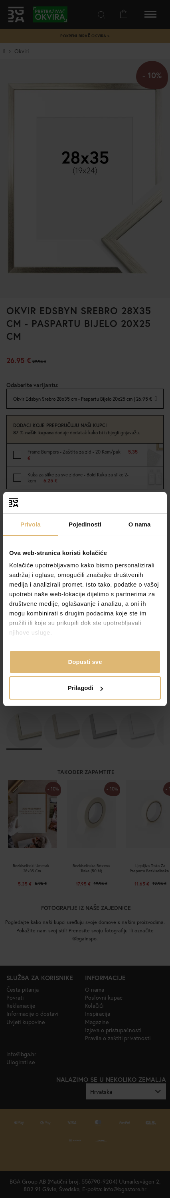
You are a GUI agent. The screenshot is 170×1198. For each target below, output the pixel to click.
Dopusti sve (85, 661)
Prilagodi (85, 687)
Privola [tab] (30, 524)
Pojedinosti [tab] (85, 524)
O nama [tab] (139, 524)
